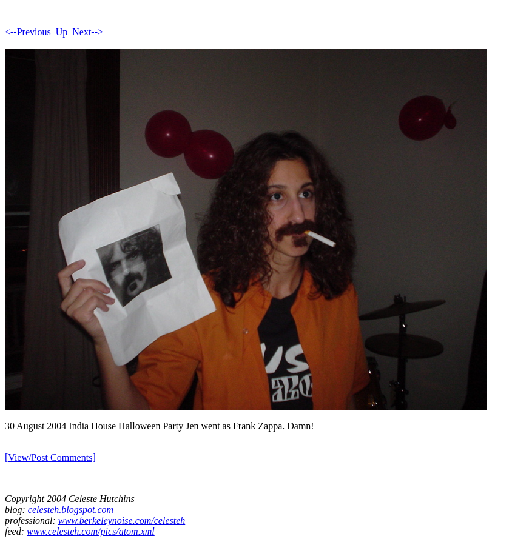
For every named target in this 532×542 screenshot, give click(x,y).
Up (62, 32)
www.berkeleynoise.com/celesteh (121, 520)
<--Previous (28, 32)
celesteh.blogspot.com (70, 509)
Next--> (87, 32)
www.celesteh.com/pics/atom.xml (91, 531)
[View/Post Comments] (50, 457)
